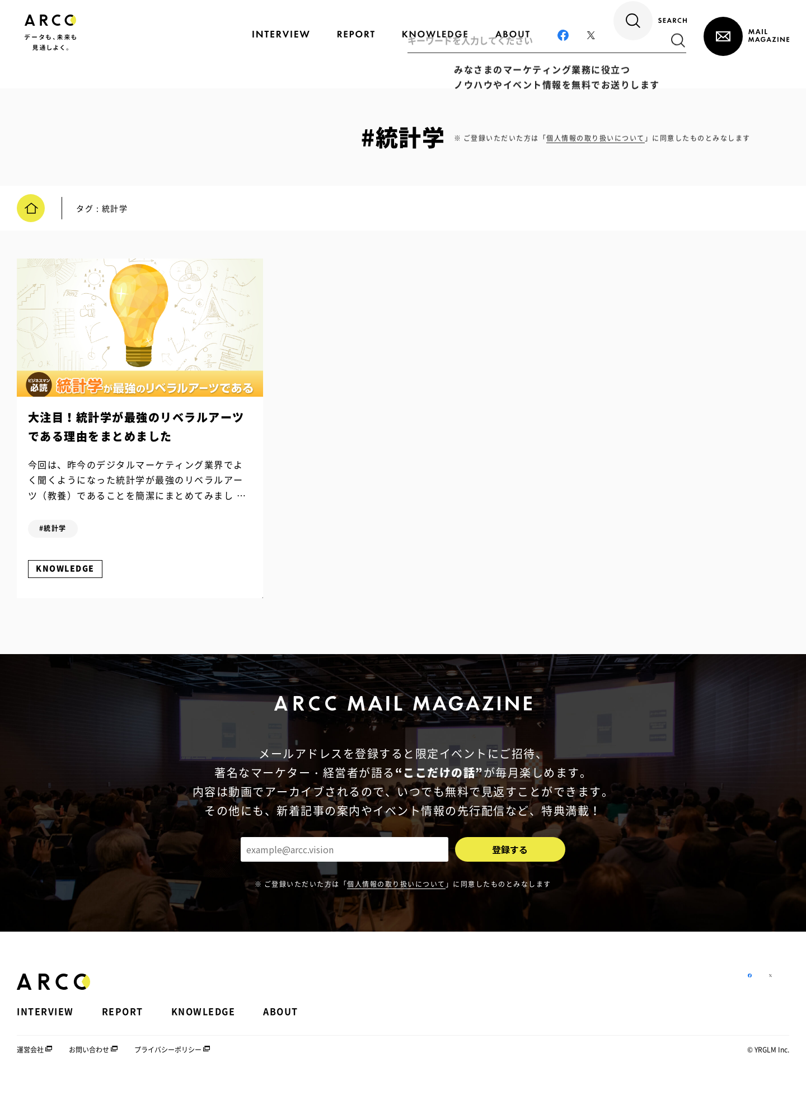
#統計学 (58, 534)
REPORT (122, 1023)
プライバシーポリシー (168, 1061)
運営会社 (30, 1061)
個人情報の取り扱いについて (396, 895)
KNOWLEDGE (70, 574)
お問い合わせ (89, 1061)
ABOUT (280, 1023)
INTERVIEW (45, 1023)
